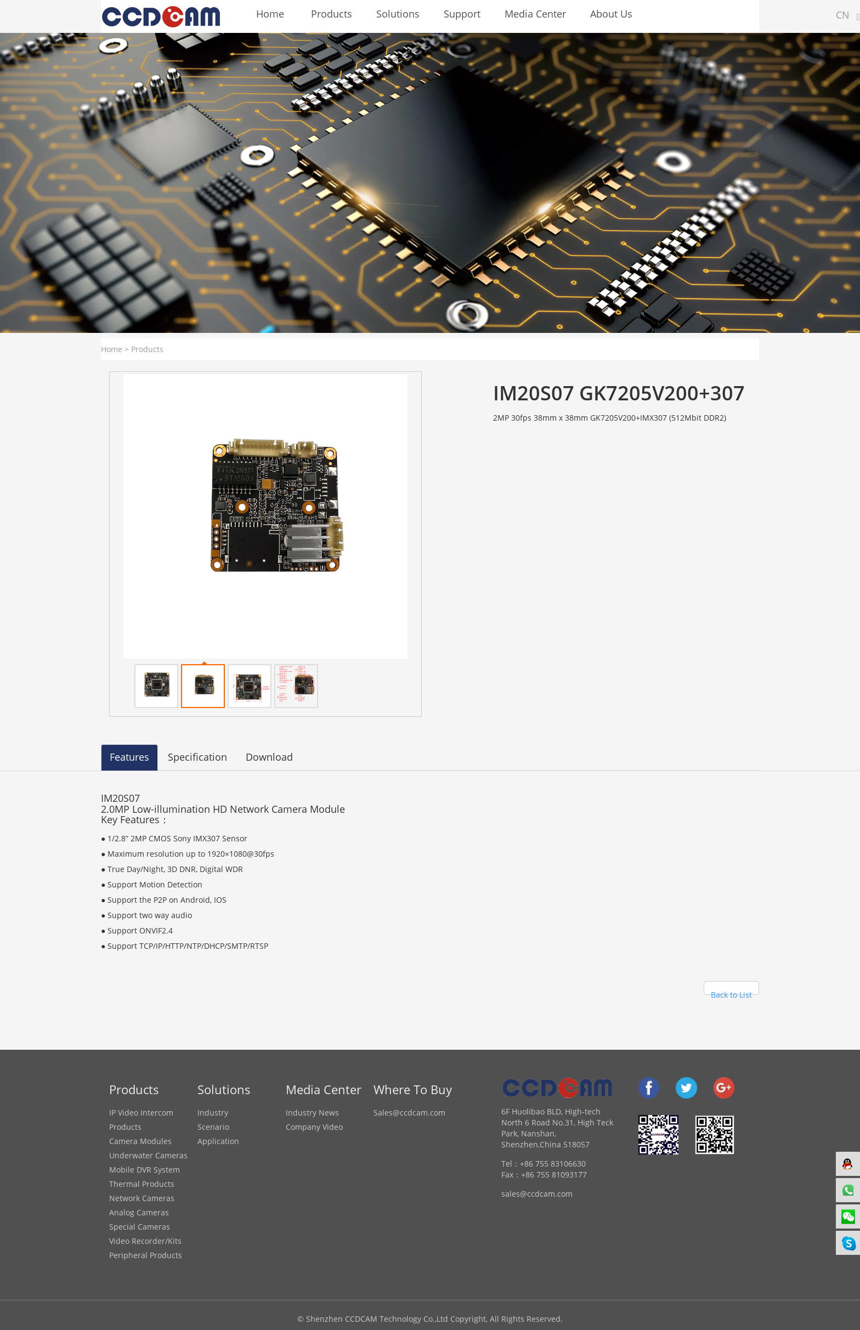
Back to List (731, 992)
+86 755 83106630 (553, 1163)
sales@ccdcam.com (537, 1193)
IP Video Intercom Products (141, 1119)
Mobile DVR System (144, 1169)
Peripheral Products (145, 1255)
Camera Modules (140, 1141)
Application (218, 1141)
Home (111, 349)
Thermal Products (141, 1184)
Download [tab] (269, 756)
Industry (212, 1112)
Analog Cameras (139, 1212)
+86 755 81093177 (554, 1174)
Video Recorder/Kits (145, 1241)
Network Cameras (141, 1198)
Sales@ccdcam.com (409, 1112)
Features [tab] (129, 756)
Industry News (312, 1112)
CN (843, 14)
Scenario (213, 1127)
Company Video (314, 1127)
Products (147, 349)
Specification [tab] (197, 756)
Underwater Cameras (148, 1155)
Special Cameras (139, 1226)
